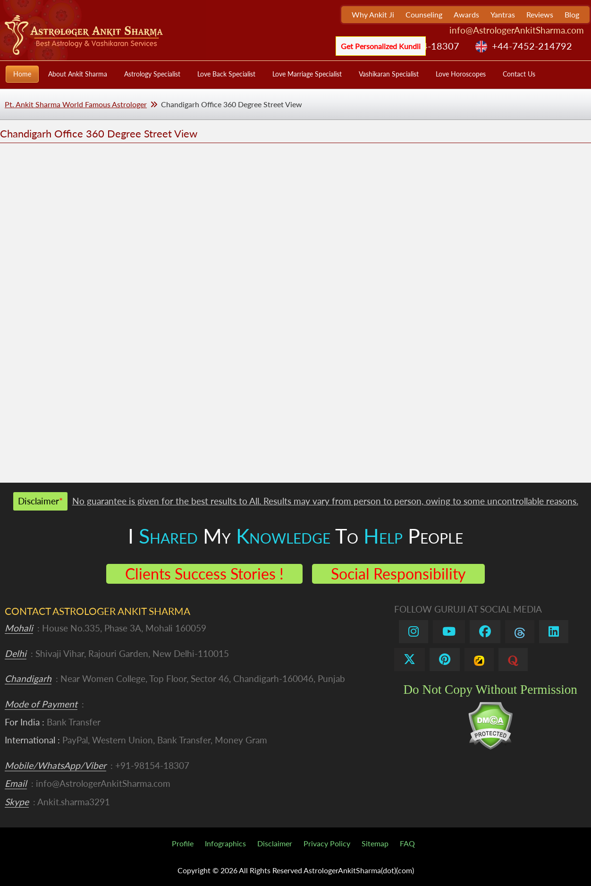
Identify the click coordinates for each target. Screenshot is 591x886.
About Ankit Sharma (77, 74)
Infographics (225, 843)
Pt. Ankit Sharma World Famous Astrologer (76, 104)
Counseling (423, 14)
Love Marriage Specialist (307, 74)
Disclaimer (274, 843)
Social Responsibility (398, 573)
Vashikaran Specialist (389, 74)
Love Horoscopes (461, 74)
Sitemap (375, 843)
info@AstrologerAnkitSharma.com (516, 30)
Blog (572, 14)
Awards (466, 14)
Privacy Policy (327, 843)
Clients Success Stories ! (204, 573)
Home (22, 74)
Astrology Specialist (152, 74)
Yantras (502, 14)
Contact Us (519, 74)
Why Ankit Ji (373, 14)
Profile (183, 843)
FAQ (407, 843)
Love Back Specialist (226, 74)
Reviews (539, 14)
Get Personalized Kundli (381, 46)
